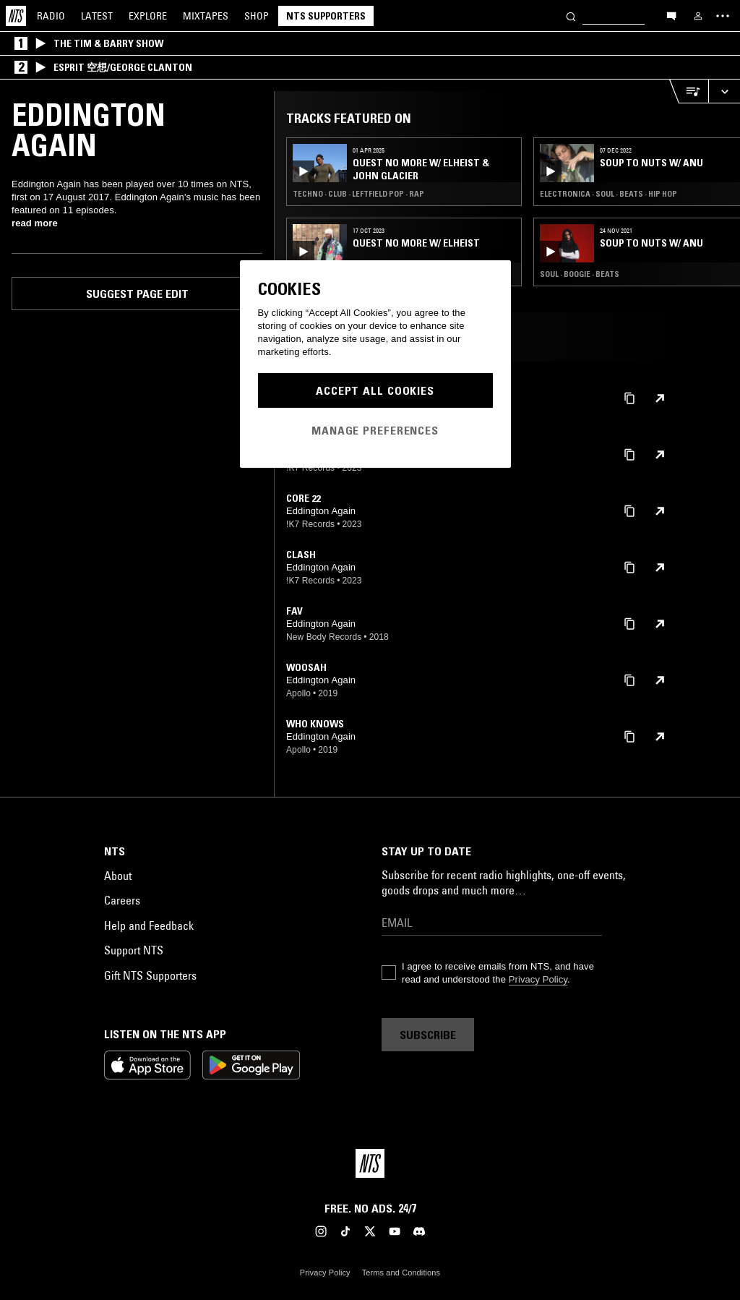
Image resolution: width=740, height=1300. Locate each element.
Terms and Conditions (401, 1272)
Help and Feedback (149, 925)
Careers (122, 900)
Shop (256, 15)
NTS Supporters (326, 15)
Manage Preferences (375, 430)
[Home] (16, 16)
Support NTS (133, 950)
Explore (148, 15)
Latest (97, 15)
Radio (51, 15)
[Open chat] (671, 15)
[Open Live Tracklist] (688, 91)
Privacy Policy (538, 979)
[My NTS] (698, 15)
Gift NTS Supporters (150, 975)
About (118, 875)
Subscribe (428, 1034)
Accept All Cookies (375, 390)
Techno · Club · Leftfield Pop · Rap (358, 194)
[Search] (570, 16)
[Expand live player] (724, 91)
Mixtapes (205, 15)
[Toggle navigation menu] (722, 16)
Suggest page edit (137, 293)
